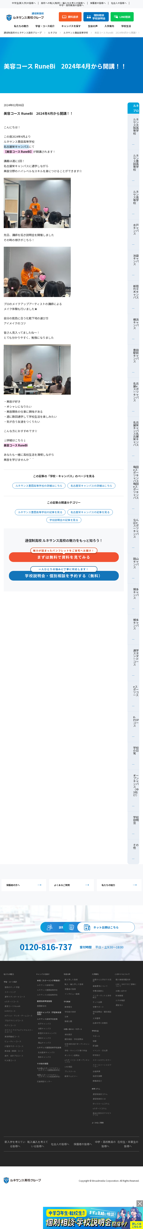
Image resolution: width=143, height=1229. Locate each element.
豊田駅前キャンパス (136, 355)
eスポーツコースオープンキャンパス (77, 1093)
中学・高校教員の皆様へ (71, 5)
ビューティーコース (13, 1069)
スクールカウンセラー (102, 1089)
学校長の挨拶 (70, 1040)
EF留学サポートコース (14, 1074)
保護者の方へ (25, 886)
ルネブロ (52, 32)
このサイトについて (124, 999)
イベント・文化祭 (100, 1079)
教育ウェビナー (71, 1108)
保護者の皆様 (70, 1015)
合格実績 (96, 1100)
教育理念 (68, 1036)
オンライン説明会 (72, 1087)
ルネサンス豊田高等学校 (75, 32)
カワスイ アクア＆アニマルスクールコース (19, 1059)
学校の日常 (136, 750)
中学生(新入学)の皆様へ (24, 2)
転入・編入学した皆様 (74, 1010)
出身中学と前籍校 (100, 1049)
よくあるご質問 (72, 886)
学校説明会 (136, 820)
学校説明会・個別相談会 (102, 1039)
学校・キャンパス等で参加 (76, 1082)
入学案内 (109, 26)
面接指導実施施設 (44, 1026)
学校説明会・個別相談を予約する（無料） (64, 575)
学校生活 (126, 26)
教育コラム (97, 1119)
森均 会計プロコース (14, 1083)
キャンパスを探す (71, 26)
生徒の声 (93, 26)
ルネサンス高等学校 (136, 197)
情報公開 (68, 1050)
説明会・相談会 (37, 932)
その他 (136, 846)
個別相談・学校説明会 (74, 1071)
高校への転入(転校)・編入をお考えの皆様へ (63, 2)
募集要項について (100, 1012)
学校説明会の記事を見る (64, 520)
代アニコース (10, 1053)
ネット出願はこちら (71, 948)
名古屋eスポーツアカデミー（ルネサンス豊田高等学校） (49, 1094)
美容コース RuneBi (12, 1034)
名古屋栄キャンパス (46, 1077)
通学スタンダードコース (136, 657)
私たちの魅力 (21, 26)
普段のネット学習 (12, 1015)
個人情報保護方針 (123, 1005)
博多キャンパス (136, 593)
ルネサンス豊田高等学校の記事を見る (40, 512)
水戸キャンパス (136, 229)
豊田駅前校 (41, 1031)
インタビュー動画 (72, 1020)
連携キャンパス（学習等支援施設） (49, 1038)
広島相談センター (44, 1106)
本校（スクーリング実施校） (49, 1005)
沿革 (66, 1045)
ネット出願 (97, 1028)
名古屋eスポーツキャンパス (136, 391)
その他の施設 (42, 1088)
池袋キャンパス (136, 260)
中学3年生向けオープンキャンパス (77, 1077)
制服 (94, 1070)
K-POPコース (136, 721)
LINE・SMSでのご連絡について (126, 1011)
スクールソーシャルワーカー (102, 1094)
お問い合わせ (121, 1017)
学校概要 (68, 1030)
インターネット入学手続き (102, 1023)
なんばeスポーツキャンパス (136, 528)
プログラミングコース (14, 1048)
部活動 (95, 1074)
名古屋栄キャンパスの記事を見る (90, 512)
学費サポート (98, 1033)
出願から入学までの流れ (102, 1006)
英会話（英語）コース (14, 1079)
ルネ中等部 (120, 1026)
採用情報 (119, 1022)
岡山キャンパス (136, 563)
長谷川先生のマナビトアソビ (102, 1146)
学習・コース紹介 (45, 26)
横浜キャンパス (136, 323)
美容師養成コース (12, 1064)
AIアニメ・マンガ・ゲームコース (18, 1043)
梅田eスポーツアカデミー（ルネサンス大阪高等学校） (49, 1101)
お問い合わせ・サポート (75, 1060)
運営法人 (119, 1031)
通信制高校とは (99, 1130)
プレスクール (70, 1103)
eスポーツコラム (100, 1140)
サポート (96, 1065)
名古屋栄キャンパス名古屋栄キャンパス (136, 433)
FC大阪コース (10, 1088)
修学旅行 (96, 1084)
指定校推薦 (97, 1105)
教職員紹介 (97, 1109)
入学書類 (96, 1044)
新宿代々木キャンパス (136, 291)
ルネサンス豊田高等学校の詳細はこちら (38, 485)
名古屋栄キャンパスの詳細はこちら (91, 485)
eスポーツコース (136, 691)
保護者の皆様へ (98, 2)
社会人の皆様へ (119, 2)
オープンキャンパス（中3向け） (136, 785)
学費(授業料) (98, 1017)
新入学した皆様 (71, 1005)
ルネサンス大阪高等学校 (136, 126)
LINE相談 (68, 1098)
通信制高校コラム (100, 1125)
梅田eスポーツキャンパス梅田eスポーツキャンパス (136, 482)
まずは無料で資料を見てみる (63, 556)
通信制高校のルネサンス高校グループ (23, 32)
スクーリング (10, 1020)
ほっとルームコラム (101, 1135)
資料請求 (105, 932)
